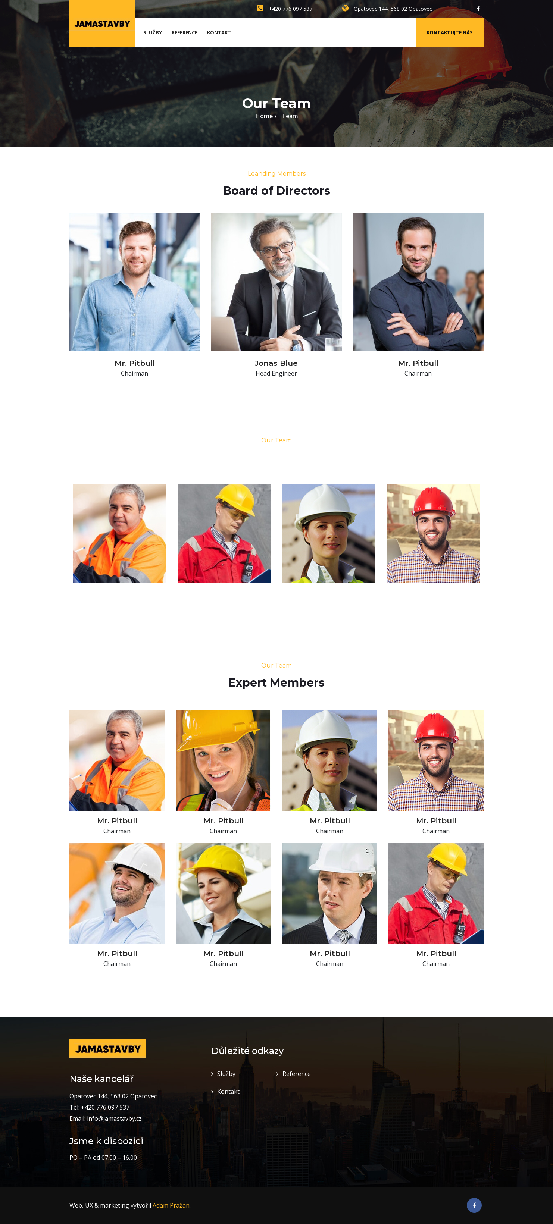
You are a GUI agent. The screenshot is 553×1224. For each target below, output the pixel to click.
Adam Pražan (171, 1205)
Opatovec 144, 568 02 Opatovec (387, 8)
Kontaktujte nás (450, 32)
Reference (184, 32)
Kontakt (219, 32)
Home (264, 116)
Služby (152, 32)
